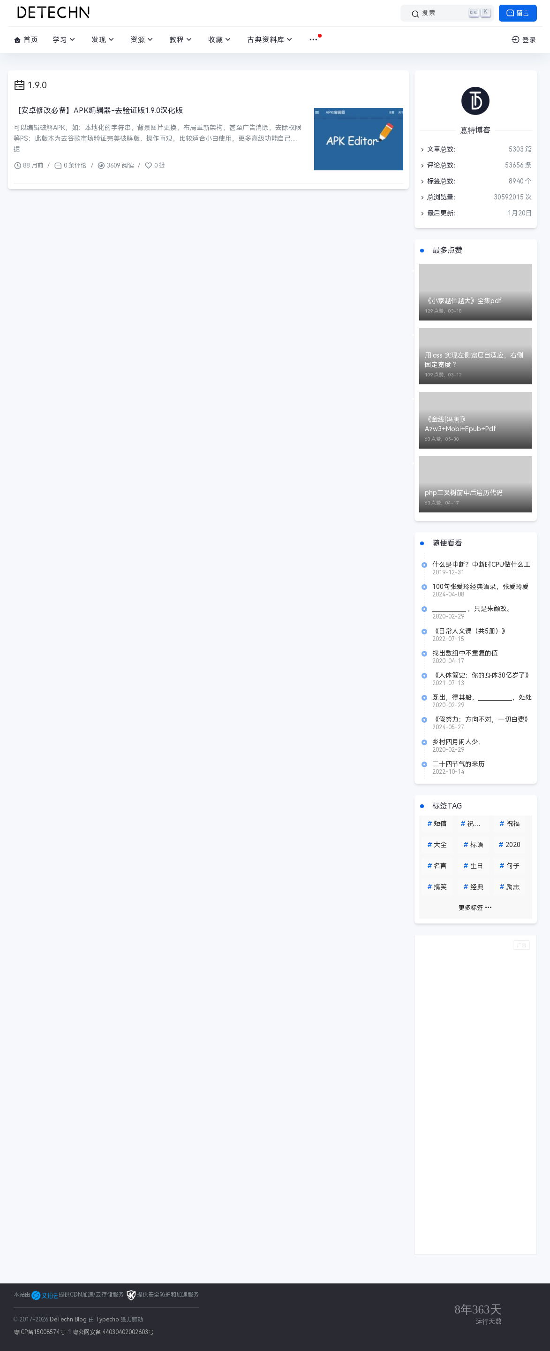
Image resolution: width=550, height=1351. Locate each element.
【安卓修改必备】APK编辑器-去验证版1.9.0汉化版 (98, 110)
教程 (181, 40)
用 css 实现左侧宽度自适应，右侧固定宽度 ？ (474, 359)
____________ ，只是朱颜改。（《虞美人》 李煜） (473, 608)
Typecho (107, 1319)
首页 (26, 40)
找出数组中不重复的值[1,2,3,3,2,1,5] (465, 653)
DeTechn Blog (69, 1319)
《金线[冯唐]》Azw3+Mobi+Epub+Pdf (460, 424)
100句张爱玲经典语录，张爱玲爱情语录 (480, 586)
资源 (142, 40)
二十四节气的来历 (458, 764)
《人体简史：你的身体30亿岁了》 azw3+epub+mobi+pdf (482, 675)
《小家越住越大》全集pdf (463, 301)
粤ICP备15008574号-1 (42, 1332)
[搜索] (447, 13)
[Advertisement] (476, 1095)
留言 (518, 12)
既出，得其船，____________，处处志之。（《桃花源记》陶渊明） (482, 697)
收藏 (220, 40)
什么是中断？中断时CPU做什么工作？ (481, 564)
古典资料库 (270, 40)
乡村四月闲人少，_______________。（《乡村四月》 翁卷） (479, 742)
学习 (65, 40)
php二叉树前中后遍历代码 (464, 492)
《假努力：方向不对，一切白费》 (481, 719)
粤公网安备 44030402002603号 (113, 1332)
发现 (103, 40)
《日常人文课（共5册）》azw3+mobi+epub (470, 631)
